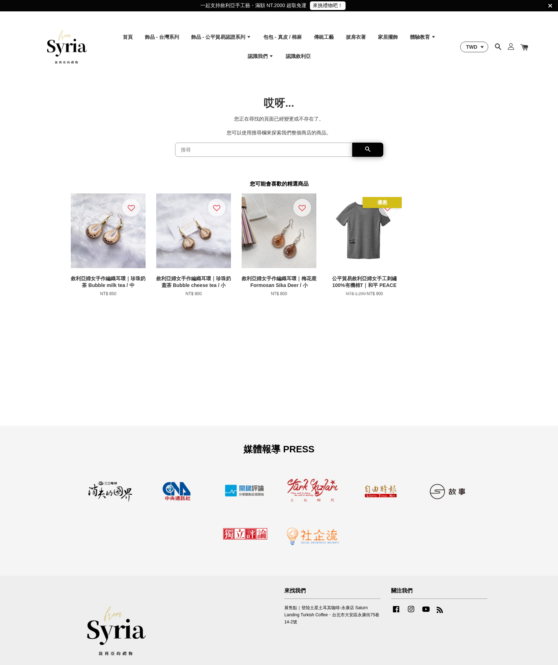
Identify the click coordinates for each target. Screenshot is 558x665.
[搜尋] (263, 150)
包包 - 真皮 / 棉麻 (282, 37)
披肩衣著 (356, 37)
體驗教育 (423, 37)
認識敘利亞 (298, 56)
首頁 (128, 37)
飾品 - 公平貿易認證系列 (221, 37)
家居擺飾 (388, 37)
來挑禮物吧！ (328, 5)
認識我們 (261, 56)
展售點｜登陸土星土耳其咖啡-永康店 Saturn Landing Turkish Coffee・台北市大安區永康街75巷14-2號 (331, 614)
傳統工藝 (324, 37)
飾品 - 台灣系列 (162, 37)
